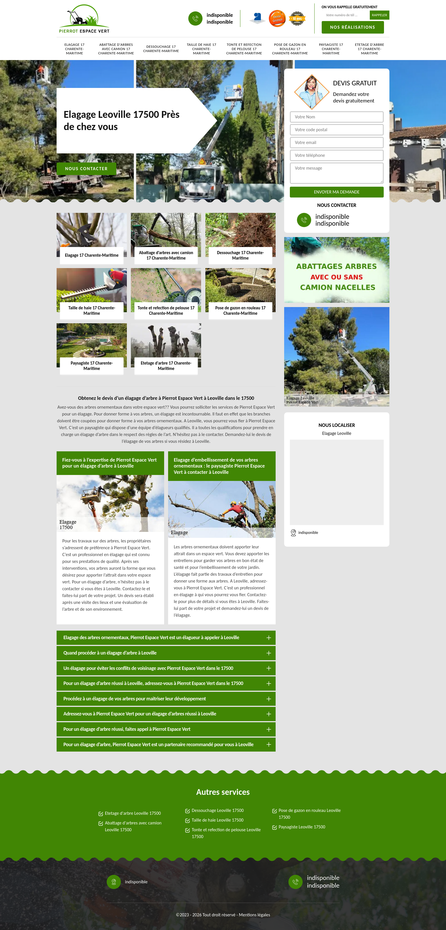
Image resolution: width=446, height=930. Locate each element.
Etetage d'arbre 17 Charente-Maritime (369, 48)
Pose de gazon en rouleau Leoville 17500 (310, 814)
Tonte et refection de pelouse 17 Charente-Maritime (244, 48)
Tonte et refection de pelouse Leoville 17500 (226, 833)
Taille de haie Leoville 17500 (217, 820)
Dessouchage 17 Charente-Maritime (161, 48)
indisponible (220, 15)
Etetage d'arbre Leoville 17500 (133, 813)
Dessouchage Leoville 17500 (217, 810)
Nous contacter (86, 168)
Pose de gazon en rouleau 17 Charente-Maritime (290, 48)
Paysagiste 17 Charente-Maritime (331, 48)
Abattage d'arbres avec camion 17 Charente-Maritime (116, 48)
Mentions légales (254, 914)
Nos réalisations (352, 27)
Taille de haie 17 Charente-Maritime (201, 48)
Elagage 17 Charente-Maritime (75, 48)
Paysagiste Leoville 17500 (302, 827)
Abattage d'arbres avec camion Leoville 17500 (133, 826)
